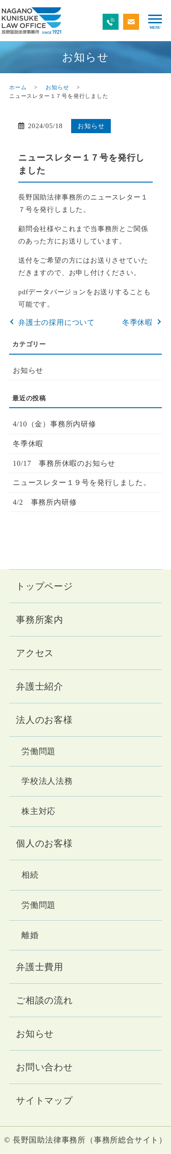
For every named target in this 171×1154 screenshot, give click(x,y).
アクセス (35, 653)
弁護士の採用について (56, 322)
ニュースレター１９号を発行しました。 (81, 482)
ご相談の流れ (44, 1000)
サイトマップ (44, 1100)
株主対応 (38, 811)
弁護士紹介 (39, 686)
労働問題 (38, 751)
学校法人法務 (47, 781)
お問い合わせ (44, 1067)
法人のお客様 (44, 720)
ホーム (17, 87)
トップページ (44, 586)
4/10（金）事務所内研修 (54, 424)
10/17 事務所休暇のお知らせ (64, 463)
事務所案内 (39, 620)
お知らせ (57, 87)
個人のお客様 (44, 843)
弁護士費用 (39, 967)
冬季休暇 (137, 322)
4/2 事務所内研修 (45, 502)
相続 (30, 874)
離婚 (30, 935)
